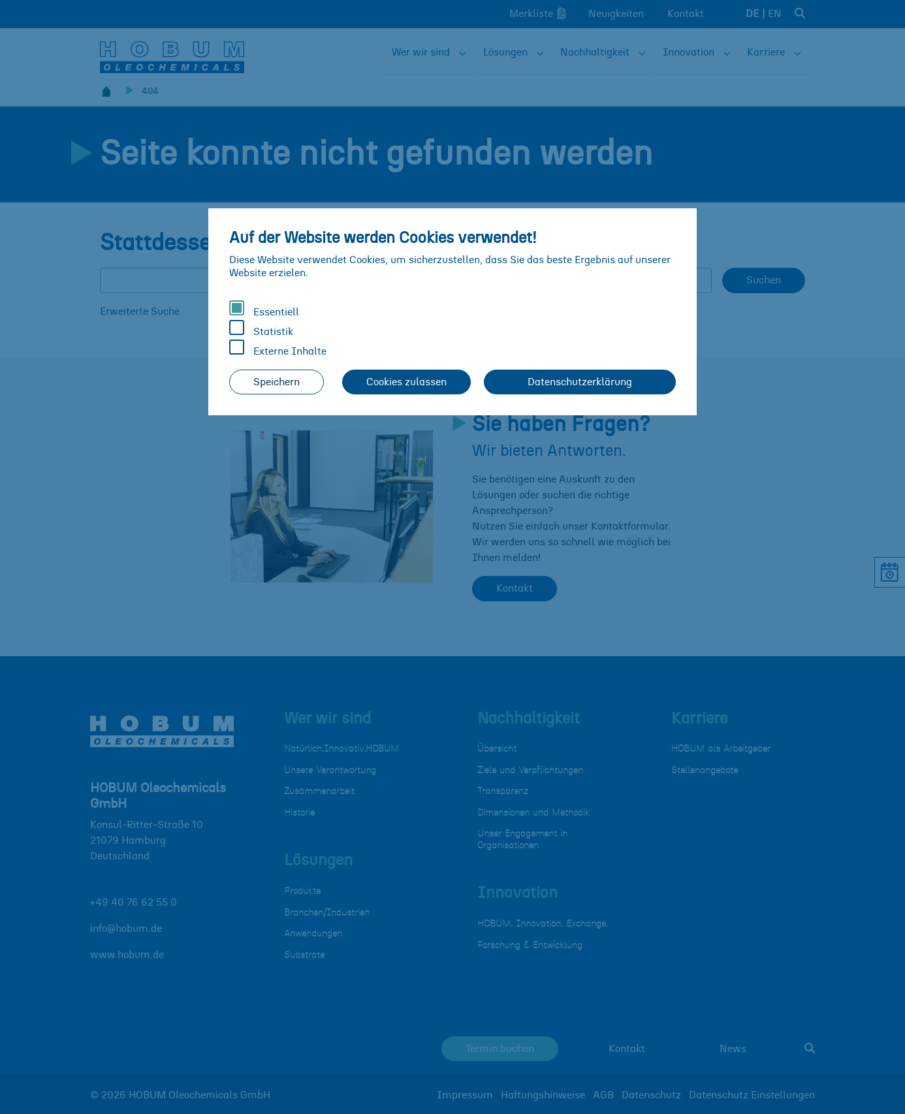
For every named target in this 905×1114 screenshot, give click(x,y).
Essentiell (264, 308)
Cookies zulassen (406, 382)
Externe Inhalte (277, 348)
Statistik (261, 328)
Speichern (276, 382)
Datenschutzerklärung (580, 382)
